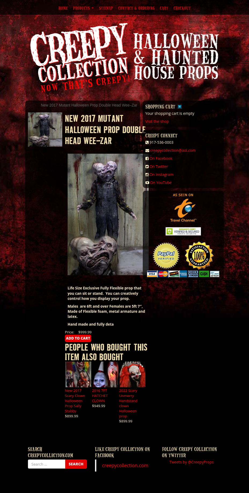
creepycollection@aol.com (173, 150)
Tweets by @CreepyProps (192, 462)
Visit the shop (157, 121)
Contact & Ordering (136, 8)
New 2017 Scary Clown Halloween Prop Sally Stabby (75, 400)
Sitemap (106, 8)
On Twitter (158, 166)
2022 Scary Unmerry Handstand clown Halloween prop (128, 403)
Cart (164, 8)
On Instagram (161, 174)
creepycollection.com (125, 465)
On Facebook (160, 158)
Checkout (182, 8)
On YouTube (161, 182)
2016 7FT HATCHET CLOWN (100, 395)
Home (63, 8)
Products (83, 8)
